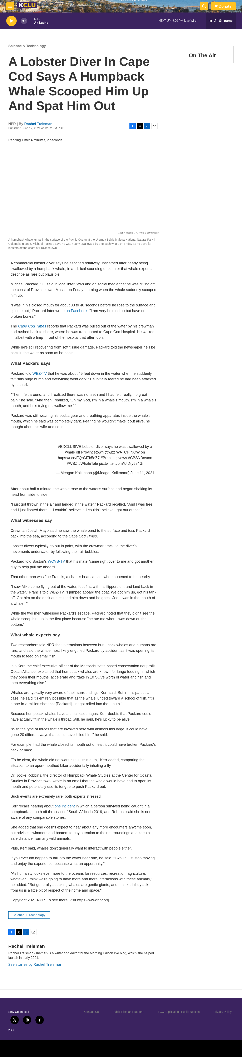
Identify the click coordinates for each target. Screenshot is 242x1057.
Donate (225, 6)
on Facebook (76, 311)
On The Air (202, 55)
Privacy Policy (222, 1011)
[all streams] (221, 20)
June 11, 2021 (142, 473)
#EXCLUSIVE (69, 447)
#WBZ (72, 463)
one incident (65, 806)
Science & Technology (27, 46)
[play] (11, 21)
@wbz (110, 452)
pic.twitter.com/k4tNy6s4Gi (121, 463)
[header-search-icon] (204, 6)
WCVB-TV (56, 561)
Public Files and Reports (128, 1011)
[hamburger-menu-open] (10, 6)
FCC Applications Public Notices (179, 1011)
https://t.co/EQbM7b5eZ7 (79, 458)
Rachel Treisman (38, 124)
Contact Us (91, 1011)
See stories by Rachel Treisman (35, 964)
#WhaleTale (88, 463)
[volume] (24, 21)
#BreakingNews (114, 458)
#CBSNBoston (140, 458)
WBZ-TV (40, 373)
